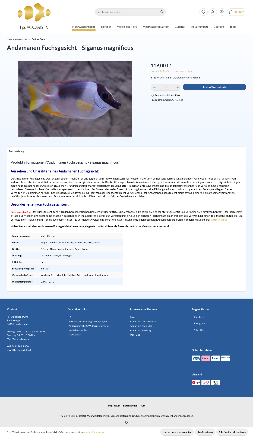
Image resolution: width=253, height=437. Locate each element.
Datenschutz (130, 405)
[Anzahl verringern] (154, 87)
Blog (132, 316)
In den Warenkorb (214, 87)
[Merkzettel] (203, 12)
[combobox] (126, 12)
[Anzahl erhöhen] (178, 87)
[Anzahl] (166, 87)
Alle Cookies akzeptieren (232, 431)
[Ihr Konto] (212, 12)
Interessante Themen (143, 309)
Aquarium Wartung (140, 330)
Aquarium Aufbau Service (144, 321)
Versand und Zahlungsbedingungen (87, 321)
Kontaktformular (77, 330)
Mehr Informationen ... (96, 432)
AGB (142, 405)
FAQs (71, 316)
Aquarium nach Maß (141, 325)
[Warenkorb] (236, 12)
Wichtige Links (77, 309)
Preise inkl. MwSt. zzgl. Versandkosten (171, 70)
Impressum (114, 405)
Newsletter (74, 334)
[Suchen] (161, 12)
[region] (75, 100)
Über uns (135, 334)
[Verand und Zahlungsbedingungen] (222, 12)
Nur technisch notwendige (177, 431)
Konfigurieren (205, 431)
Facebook (199, 316)
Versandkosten (118, 415)
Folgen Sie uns (200, 309)
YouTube (199, 329)
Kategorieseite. (219, 219)
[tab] (16, 151)
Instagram (199, 323)
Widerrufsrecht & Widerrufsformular (88, 325)
